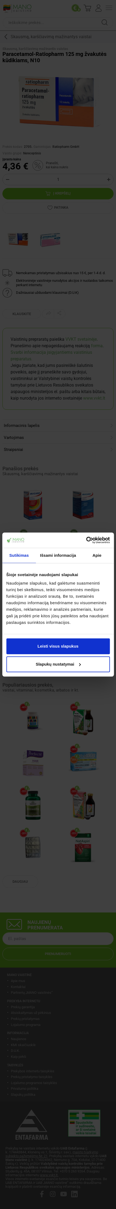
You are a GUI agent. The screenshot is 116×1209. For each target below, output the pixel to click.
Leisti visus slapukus (58, 646)
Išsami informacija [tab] (58, 555)
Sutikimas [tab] (19, 555)
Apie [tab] (96, 555)
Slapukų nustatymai (58, 664)
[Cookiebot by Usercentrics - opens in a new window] (86, 540)
